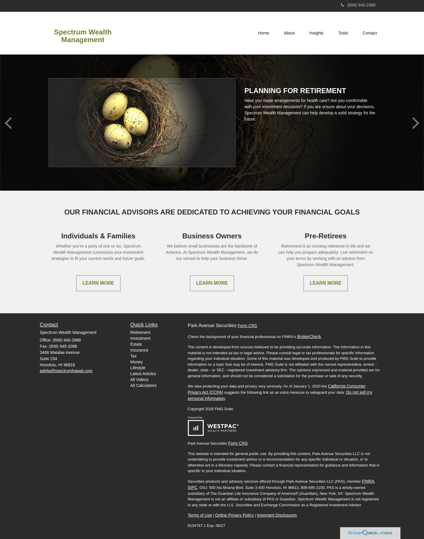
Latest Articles (143, 373)
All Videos (139, 379)
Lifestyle (137, 367)
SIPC (193, 487)
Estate (136, 344)
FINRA (368, 481)
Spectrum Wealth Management (83, 36)
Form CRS (247, 325)
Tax (133, 356)
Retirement (140, 332)
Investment (140, 338)
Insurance (139, 350)
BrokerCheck (309, 336)
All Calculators (143, 385)
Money (136, 362)
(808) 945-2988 (358, 5)
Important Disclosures (277, 515)
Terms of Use (200, 515)
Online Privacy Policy (234, 515)
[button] (289, 33)
